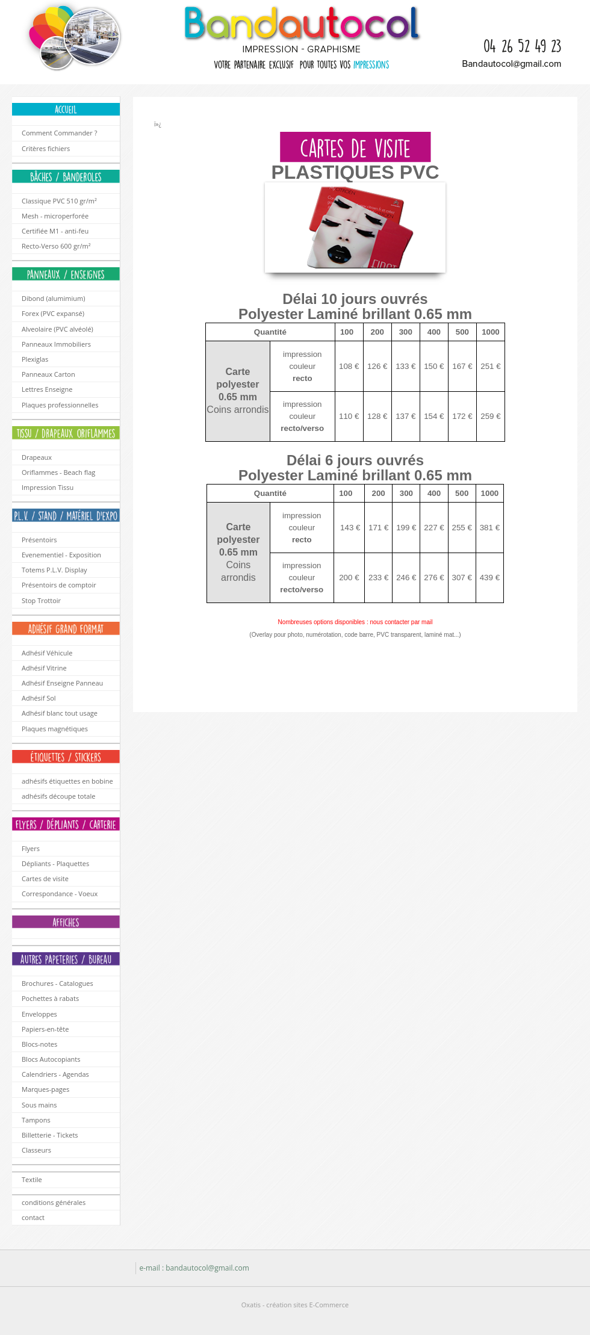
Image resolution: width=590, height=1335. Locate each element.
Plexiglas (35, 359)
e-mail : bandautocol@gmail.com (194, 1268)
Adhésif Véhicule (47, 652)
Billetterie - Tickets (50, 1134)
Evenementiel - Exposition (61, 554)
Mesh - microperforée (55, 215)
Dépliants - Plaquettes (55, 863)
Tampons (36, 1119)
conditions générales (53, 1202)
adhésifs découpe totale (58, 796)
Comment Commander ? (59, 132)
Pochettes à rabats (50, 998)
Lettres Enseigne (47, 389)
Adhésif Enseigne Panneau (62, 682)
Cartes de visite (45, 878)
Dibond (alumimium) (53, 298)
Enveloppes (39, 1013)
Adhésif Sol (39, 697)
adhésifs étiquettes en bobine (67, 780)
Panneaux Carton (48, 374)
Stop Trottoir (41, 600)
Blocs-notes (39, 1043)
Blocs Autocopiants (51, 1059)
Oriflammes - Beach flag (58, 472)
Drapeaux (37, 457)
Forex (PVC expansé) (53, 313)
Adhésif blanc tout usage (60, 712)
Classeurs (36, 1149)
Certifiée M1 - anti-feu (55, 230)
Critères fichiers (46, 148)
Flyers (31, 848)
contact (33, 1217)
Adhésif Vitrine (44, 667)
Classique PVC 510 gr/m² (59, 200)
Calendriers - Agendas (55, 1074)
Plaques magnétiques (55, 728)
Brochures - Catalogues (57, 983)
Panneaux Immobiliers (56, 343)
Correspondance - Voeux (60, 893)
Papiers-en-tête (45, 1028)
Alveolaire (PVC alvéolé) (57, 328)
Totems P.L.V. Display (54, 569)
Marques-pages (45, 1089)
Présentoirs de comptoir (59, 584)
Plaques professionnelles (60, 404)
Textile (32, 1179)
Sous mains (39, 1104)
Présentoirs (39, 539)
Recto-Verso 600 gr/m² (56, 245)
